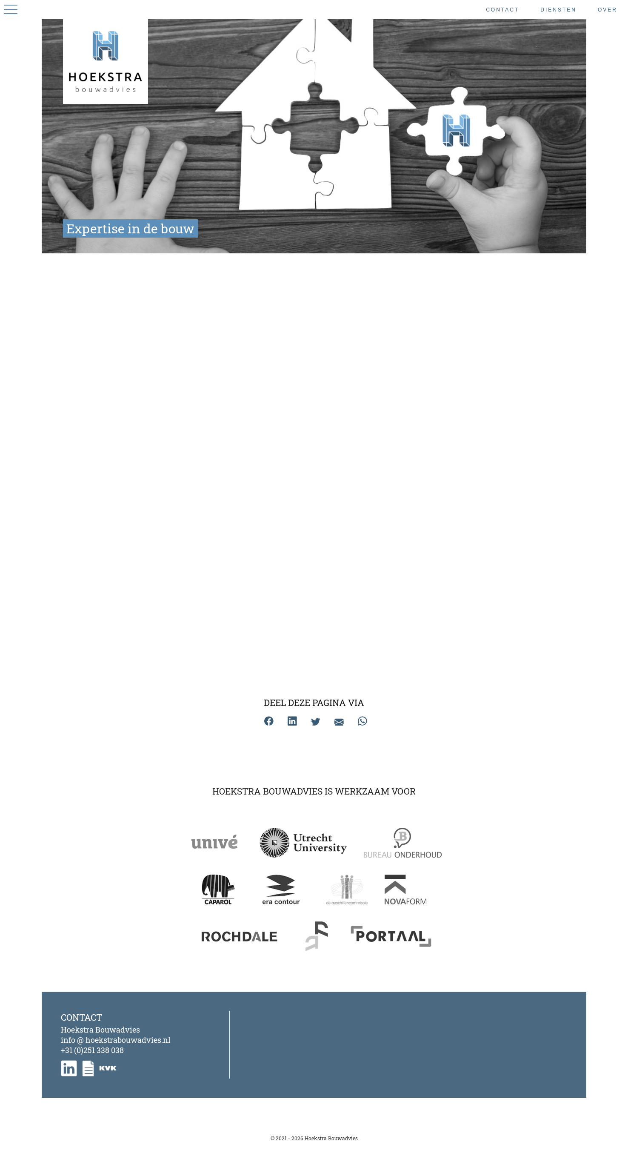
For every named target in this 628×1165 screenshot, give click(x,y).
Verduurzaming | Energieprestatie (312, 648)
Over (607, 10)
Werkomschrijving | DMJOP (447, 643)
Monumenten (446, 369)
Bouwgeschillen (177, 369)
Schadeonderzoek (312, 506)
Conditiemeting (177, 506)
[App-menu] (10, 9)
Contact (502, 10)
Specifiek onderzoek (447, 506)
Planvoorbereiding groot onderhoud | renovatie (313, 374)
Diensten (558, 10)
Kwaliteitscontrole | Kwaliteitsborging (178, 648)
